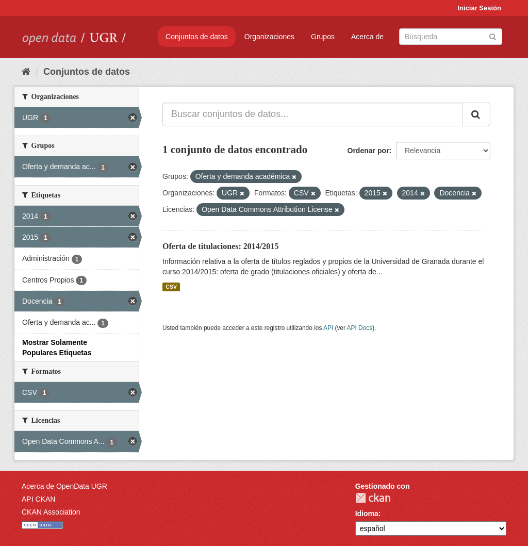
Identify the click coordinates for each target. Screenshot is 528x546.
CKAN (372, 497)
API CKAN (38, 499)
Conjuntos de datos (197, 36)
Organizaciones (269, 36)
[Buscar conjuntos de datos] (450, 36)
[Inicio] (26, 72)
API (328, 328)
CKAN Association (51, 512)
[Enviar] (492, 35)
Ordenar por (368, 150)
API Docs (360, 328)
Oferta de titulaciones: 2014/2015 (220, 246)
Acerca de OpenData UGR (64, 486)
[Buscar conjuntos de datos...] (312, 114)
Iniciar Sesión (479, 8)
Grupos (323, 36)
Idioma (366, 513)
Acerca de (367, 36)
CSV (171, 287)
